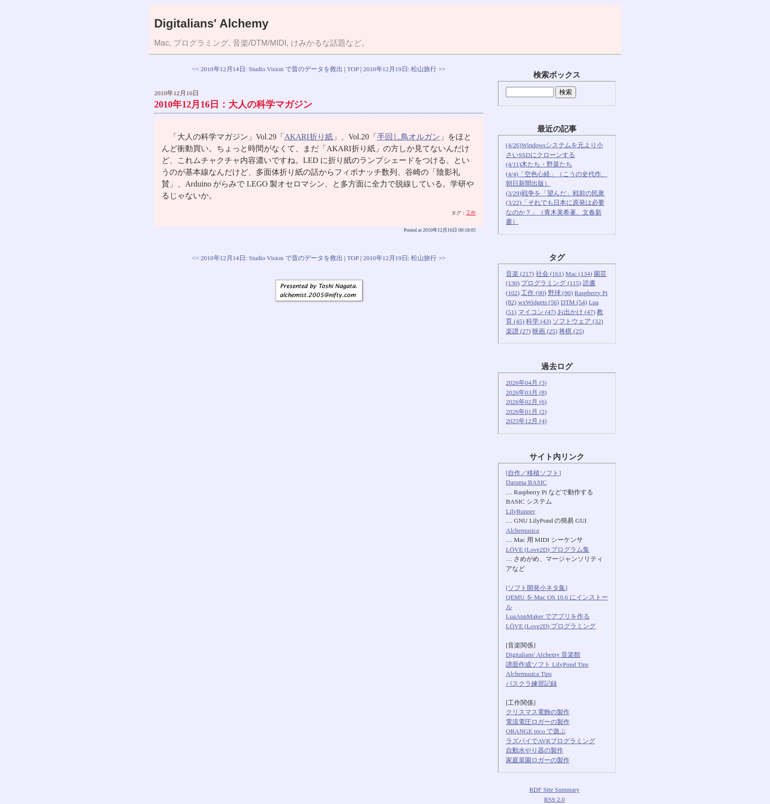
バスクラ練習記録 (531, 683)
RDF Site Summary (554, 789)
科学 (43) (538, 321)
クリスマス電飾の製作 (538, 712)
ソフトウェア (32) (577, 321)
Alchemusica (522, 530)
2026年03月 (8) (526, 392)
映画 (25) (544, 331)
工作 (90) (533, 292)
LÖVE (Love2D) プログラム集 (547, 549)
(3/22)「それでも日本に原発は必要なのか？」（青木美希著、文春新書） (555, 212)
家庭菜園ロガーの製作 (538, 760)
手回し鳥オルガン (408, 137)
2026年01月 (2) (526, 411)
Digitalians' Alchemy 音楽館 (543, 654)
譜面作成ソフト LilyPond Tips (547, 664)
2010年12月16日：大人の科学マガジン (233, 104)
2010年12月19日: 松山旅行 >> (404, 69)
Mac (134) (578, 273)
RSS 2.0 (554, 799)
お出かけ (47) (576, 312)
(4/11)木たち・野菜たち (539, 164)
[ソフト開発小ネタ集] (537, 587)
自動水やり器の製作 (534, 750)
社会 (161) (550, 273)
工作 (471, 212)
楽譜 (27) (518, 331)
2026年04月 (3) (526, 382)
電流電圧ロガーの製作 (538, 721)
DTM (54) (574, 302)
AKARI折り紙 (308, 137)
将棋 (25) (571, 331)
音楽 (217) (520, 273)
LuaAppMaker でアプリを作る (548, 616)
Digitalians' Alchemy (211, 23)
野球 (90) (560, 292)
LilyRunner (520, 511)
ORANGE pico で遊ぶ (536, 731)
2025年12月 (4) (526, 421)
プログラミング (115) (551, 283)
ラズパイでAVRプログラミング (550, 741)
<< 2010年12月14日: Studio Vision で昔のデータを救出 (267, 69)
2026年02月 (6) (526, 401)
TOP (353, 69)
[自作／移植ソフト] (533, 473)
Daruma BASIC (526, 482)
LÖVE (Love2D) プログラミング (551, 626)
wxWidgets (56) (538, 302)
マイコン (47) (537, 312)
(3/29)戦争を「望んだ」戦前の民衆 (555, 193)
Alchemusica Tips (529, 673)
